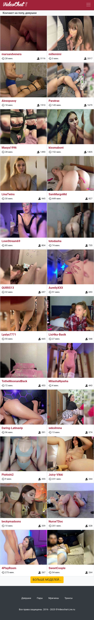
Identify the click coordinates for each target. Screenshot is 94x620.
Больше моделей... (47, 579)
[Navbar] (88, 4)
